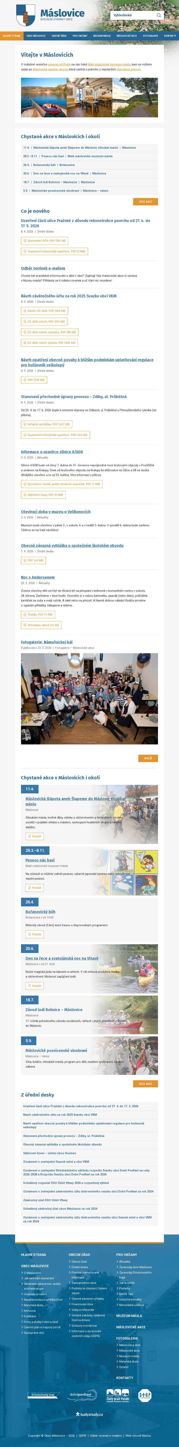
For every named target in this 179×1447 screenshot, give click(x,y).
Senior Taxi (126, 1294)
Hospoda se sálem (36, 1294)
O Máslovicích (33, 1273)
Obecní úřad (59, 35)
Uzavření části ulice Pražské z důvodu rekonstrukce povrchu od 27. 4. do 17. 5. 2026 (80, 1106)
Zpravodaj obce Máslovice (136, 1267)
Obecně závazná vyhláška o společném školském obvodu (72, 545)
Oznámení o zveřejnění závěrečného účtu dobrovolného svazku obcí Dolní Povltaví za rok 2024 (88, 1191)
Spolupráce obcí (34, 1337)
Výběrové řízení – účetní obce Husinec (49, 1153)
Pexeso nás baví (40, 860)
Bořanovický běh (40, 912)
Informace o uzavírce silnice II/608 (52, 452)
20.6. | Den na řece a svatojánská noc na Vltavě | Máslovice (64, 173)
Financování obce (83, 1304)
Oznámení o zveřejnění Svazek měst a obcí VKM (56, 1161)
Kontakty (170, 35)
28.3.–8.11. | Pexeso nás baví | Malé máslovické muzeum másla (68, 156)
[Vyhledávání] (137, 15)
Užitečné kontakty (130, 1299)
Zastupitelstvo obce (85, 1283)
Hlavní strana (11, 35)
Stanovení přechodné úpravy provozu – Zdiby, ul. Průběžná (63, 1136)
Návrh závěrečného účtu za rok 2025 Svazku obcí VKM (60, 1114)
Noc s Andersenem (38, 577)
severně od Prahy (59, 64)
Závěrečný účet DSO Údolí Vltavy (45, 1200)
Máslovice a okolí (130, 1345)
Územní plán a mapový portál (43, 1332)
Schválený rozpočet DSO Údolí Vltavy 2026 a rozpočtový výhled (66, 1183)
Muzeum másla (102, 35)
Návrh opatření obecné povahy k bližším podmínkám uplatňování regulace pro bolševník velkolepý (83, 1125)
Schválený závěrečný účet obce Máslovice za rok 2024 (60, 1208)
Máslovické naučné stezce (50, 69)
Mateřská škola (34, 1310)
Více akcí (145, 201)
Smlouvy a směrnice (85, 1325)
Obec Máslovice (36, 35)
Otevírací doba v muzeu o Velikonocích (55, 511)
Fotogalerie (150, 35)
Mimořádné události (132, 1305)
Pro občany (80, 35)
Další (148, 758)
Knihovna (30, 1315)
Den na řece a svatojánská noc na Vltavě (62, 958)
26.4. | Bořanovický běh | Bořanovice (49, 165)
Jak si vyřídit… (128, 1283)
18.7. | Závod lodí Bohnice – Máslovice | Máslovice (59, 182)
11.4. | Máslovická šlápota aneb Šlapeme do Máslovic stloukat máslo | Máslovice (79, 147)
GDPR (82, 1435)
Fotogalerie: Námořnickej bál (47, 642)
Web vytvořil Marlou (138, 1435)
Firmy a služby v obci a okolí (42, 1326)
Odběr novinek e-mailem (43, 268)
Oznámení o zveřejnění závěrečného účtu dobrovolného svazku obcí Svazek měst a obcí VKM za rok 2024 (87, 1219)
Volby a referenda (83, 1310)
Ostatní (124, 1367)
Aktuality (42, 457)
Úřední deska (45, 231)
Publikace (30, 1321)
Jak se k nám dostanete (39, 1278)
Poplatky (124, 1288)
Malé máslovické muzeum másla (109, 64)
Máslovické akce (127, 35)
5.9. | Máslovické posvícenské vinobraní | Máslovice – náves (65, 190)
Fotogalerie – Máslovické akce (74, 647)
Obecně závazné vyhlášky (88, 1298)
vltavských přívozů (129, 69)
